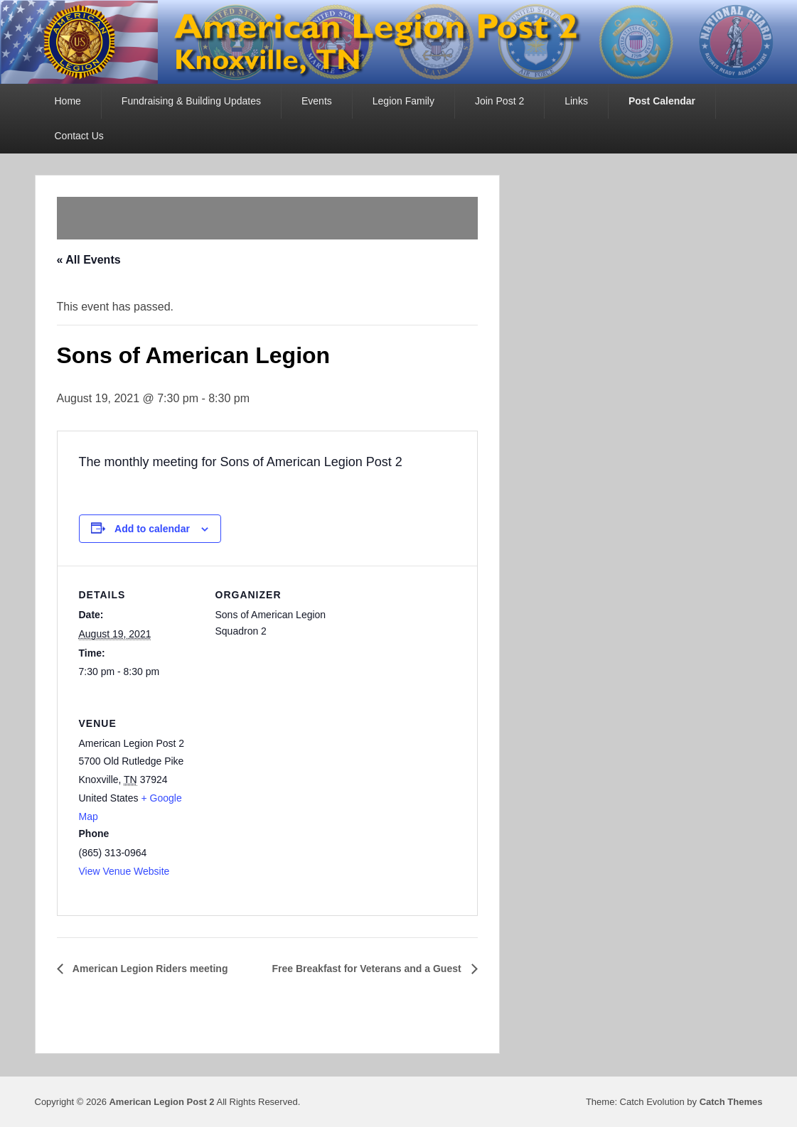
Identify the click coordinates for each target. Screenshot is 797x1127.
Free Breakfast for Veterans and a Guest (368, 968)
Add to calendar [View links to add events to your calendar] (152, 528)
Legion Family (403, 101)
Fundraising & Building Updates (191, 101)
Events (316, 101)
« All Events (89, 260)
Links (576, 101)
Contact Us (79, 135)
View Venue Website (124, 871)
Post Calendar (661, 101)
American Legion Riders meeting (149, 968)
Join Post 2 (499, 101)
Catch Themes (731, 1101)
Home (68, 101)
